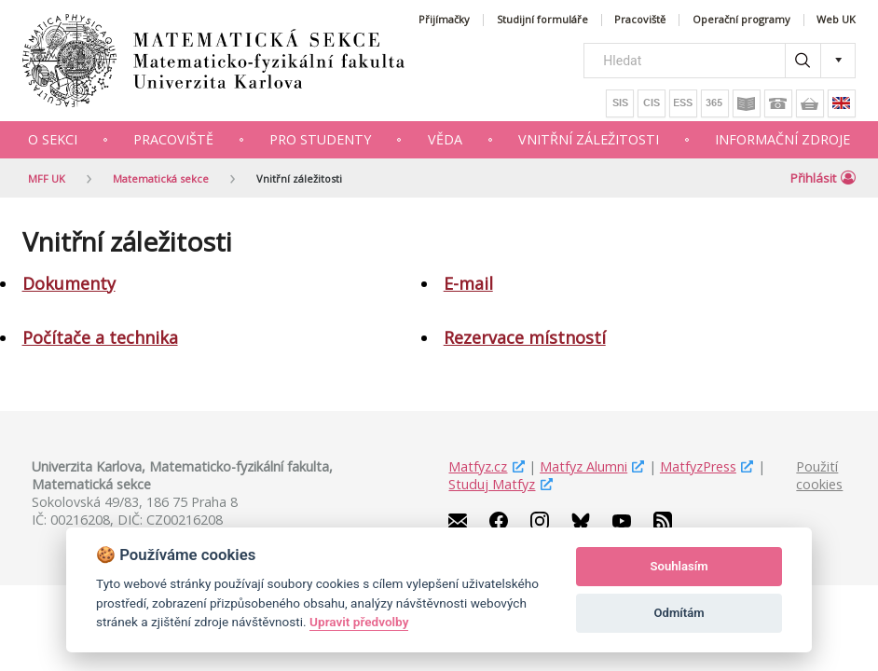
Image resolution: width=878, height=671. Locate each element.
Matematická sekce (161, 178)
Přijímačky (444, 20)
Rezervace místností (525, 337)
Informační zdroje (782, 139)
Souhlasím (679, 566)
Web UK (836, 20)
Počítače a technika (100, 337)
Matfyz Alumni (583, 466)
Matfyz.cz (477, 466)
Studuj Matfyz (491, 484)
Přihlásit (823, 178)
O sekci (52, 139)
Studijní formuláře (542, 20)
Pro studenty (320, 139)
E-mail (468, 283)
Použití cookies (819, 475)
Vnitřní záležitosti (588, 139)
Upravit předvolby (358, 621)
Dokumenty (69, 283)
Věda (445, 139)
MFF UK (46, 178)
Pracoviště (639, 20)
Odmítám (679, 613)
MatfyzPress (698, 466)
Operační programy (741, 20)
